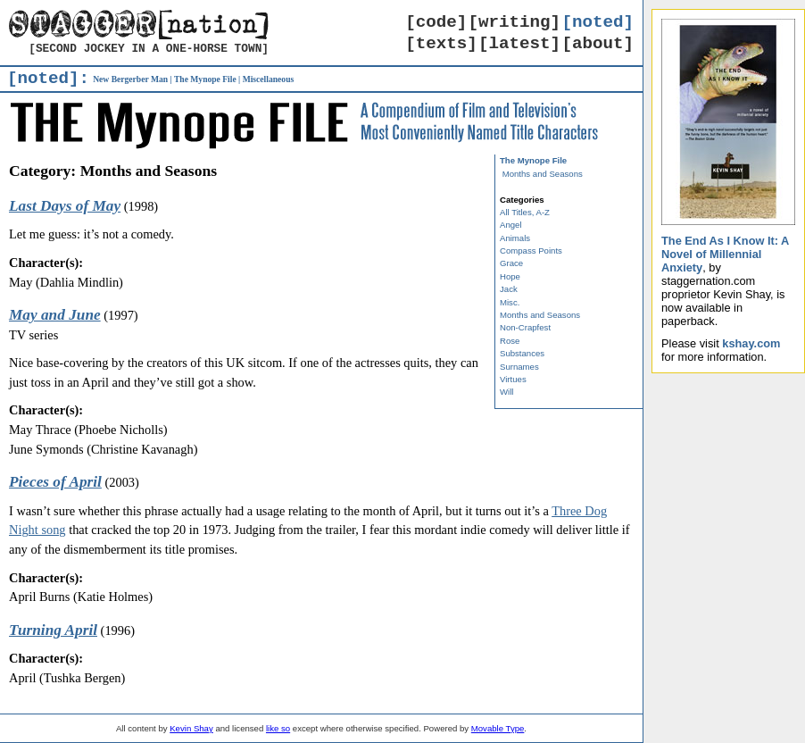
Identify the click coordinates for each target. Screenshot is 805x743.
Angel (511, 225)
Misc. (509, 302)
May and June (55, 314)
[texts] (441, 44)
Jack (509, 289)
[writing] (515, 22)
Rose (509, 341)
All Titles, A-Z (525, 212)
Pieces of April (55, 481)
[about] (597, 44)
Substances (522, 353)
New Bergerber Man (130, 79)
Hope (510, 276)
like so (278, 728)
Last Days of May (64, 205)
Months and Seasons (542, 174)
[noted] (597, 22)
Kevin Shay (191, 728)
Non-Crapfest (525, 327)
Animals (515, 238)
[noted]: (48, 78)
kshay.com (751, 343)
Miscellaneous (269, 79)
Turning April (53, 630)
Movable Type (498, 728)
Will (506, 392)
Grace (511, 263)
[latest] (519, 44)
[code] (436, 22)
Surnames (519, 367)
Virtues (513, 379)
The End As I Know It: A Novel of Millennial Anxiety (725, 254)
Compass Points (531, 250)
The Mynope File (205, 79)
